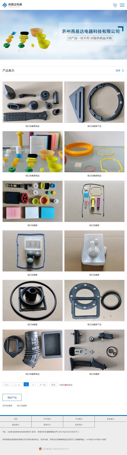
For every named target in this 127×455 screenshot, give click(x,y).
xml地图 (89, 439)
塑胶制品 (53, 439)
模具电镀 (44, 439)
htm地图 (96, 439)
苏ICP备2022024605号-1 (68, 432)
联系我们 (79, 425)
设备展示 (110, 419)
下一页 (42, 385)
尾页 (53, 385)
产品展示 (79, 419)
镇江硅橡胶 (22, 405)
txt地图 (103, 439)
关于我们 (47, 419)
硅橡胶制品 (34, 439)
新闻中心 (47, 425)
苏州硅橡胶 (7, 405)
